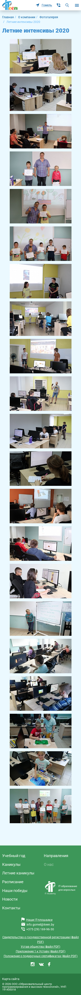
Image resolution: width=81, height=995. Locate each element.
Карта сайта (10, 978)
